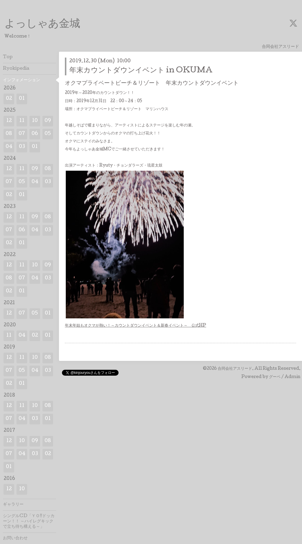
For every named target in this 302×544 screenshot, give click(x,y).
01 (22, 98)
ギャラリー (13, 504)
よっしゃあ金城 (42, 24)
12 (9, 120)
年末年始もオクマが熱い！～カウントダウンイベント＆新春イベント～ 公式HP (135, 326)
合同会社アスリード (235, 369)
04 (9, 146)
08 (9, 133)
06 (35, 133)
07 (22, 133)
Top (8, 57)
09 (48, 120)
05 (48, 133)
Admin (293, 377)
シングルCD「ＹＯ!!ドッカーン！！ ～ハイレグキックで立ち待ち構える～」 (29, 521)
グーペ (274, 377)
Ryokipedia (16, 68)
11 (21, 120)
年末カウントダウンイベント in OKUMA (141, 71)
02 (9, 98)
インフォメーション (21, 80)
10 (35, 120)
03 (22, 146)
